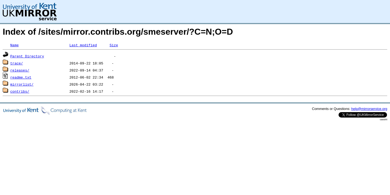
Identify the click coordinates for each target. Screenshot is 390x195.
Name (14, 45)
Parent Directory (27, 56)
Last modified (83, 45)
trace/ (16, 63)
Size (113, 45)
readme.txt (20, 77)
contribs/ (19, 91)
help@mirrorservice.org (369, 109)
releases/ (19, 70)
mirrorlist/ (22, 84)
